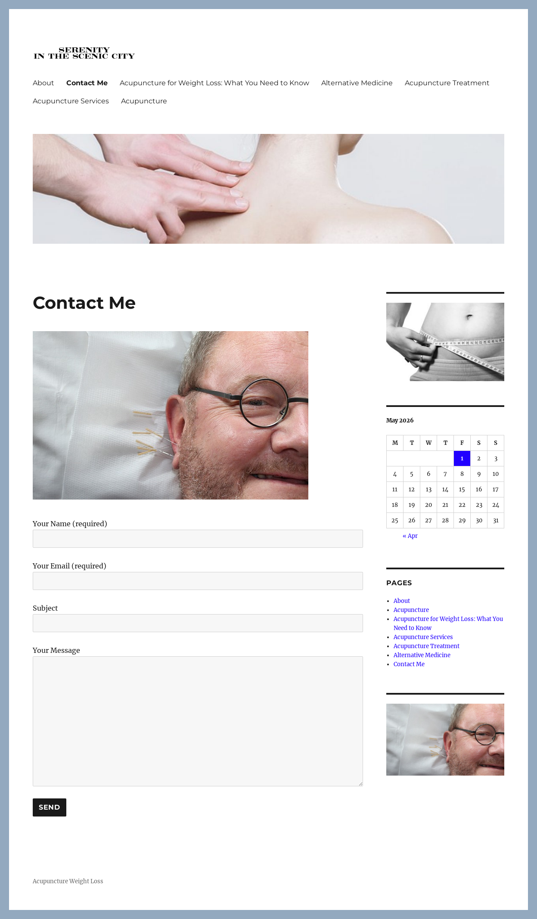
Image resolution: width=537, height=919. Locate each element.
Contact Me (87, 83)
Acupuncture (144, 101)
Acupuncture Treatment (447, 83)
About (43, 83)
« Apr (410, 536)
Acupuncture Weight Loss (68, 881)
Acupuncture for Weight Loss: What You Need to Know (214, 83)
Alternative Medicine (357, 83)
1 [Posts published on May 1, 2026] (462, 458)
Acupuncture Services (71, 101)
